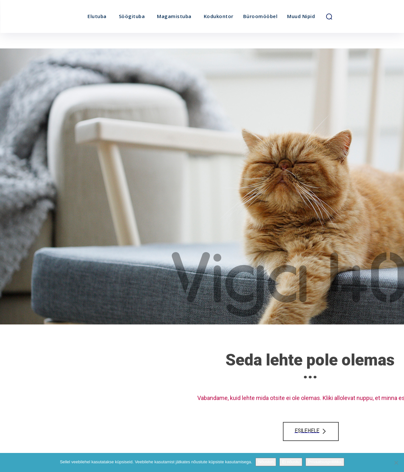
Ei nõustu (290, 461)
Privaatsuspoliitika (325, 461)
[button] (329, 16)
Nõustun (266, 461)
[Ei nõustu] (396, 462)
